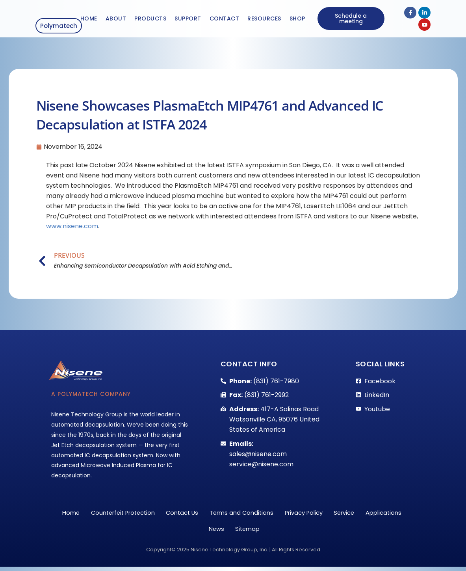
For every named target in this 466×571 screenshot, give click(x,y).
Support (188, 19)
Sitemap (274, 532)
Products (150, 19)
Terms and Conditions (268, 514)
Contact (224, 19)
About (116, 19)
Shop (297, 19)
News (240, 532)
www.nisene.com (72, 226)
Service (377, 514)
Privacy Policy (333, 514)
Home (88, 19)
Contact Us (205, 514)
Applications (200, 532)
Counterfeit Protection (140, 514)
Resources (264, 19)
